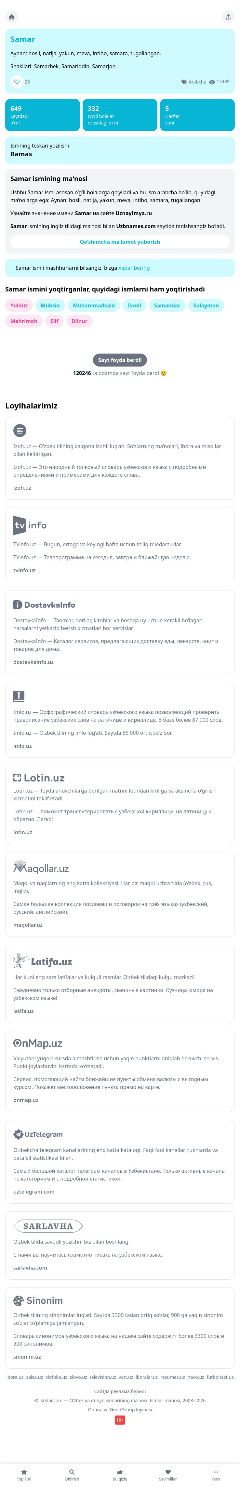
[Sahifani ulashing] (228, 16)
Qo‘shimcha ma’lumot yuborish (120, 241)
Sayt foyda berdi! (119, 360)
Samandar (167, 305)
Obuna (95, 1409)
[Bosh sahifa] (11, 16)
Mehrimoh (23, 321)
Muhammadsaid (94, 305)
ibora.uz (14, 1377)
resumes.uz (172, 1377)
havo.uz (196, 1377)
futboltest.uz (220, 1377)
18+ (120, 1420)
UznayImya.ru (134, 213)
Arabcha (197, 82)
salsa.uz (34, 1377)
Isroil (134, 305)
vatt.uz (126, 1377)
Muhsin (50, 305)
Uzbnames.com (136, 226)
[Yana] (216, 1475)
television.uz (103, 1377)
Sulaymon (206, 305)
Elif (54, 321)
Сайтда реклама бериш (120, 1391)
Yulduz (19, 305)
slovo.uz (78, 1377)
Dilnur (79, 321)
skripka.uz (56, 1377)
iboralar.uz (147, 1377)
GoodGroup (122, 1409)
